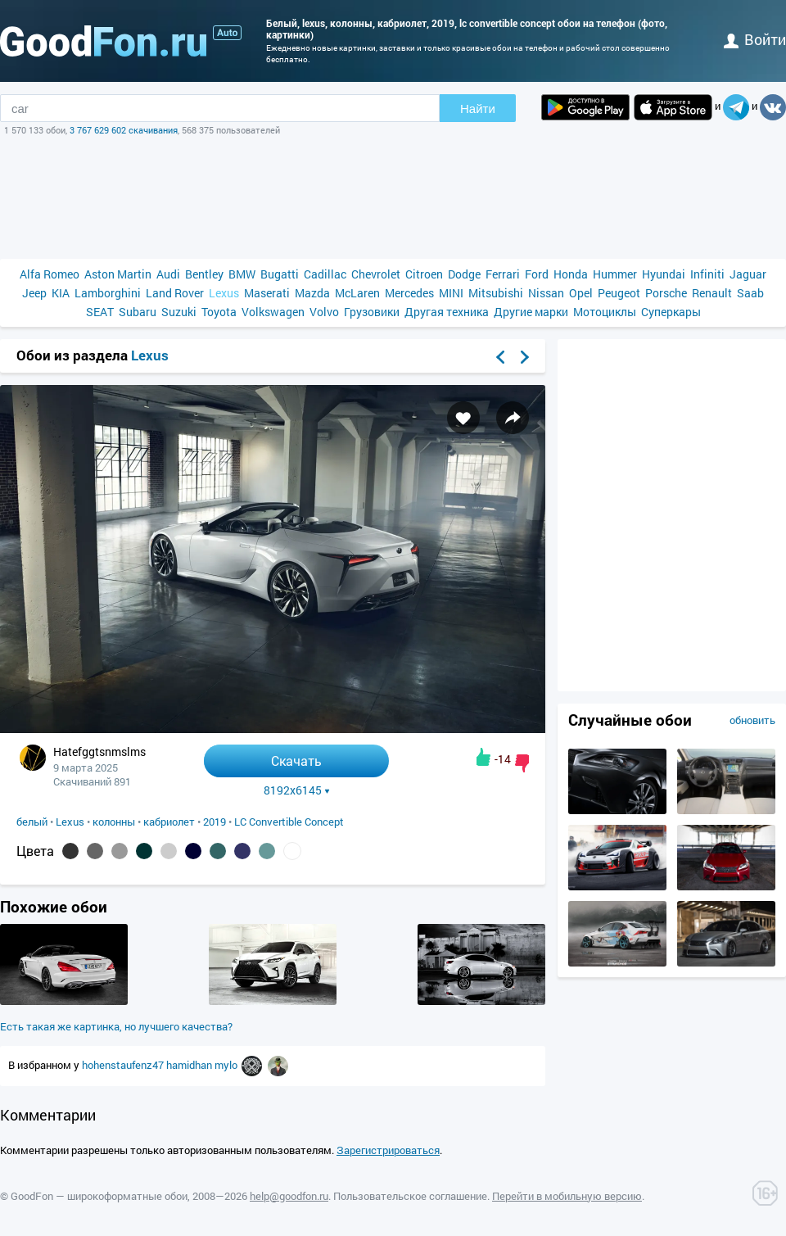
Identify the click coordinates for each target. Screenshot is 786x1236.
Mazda (312, 293)
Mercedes (409, 293)
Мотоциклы (604, 311)
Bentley (204, 274)
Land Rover (175, 293)
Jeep (34, 293)
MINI (451, 293)
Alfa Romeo (49, 274)
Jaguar (748, 274)
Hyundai (663, 274)
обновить (752, 720)
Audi (168, 274)
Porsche (666, 293)
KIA (61, 293)
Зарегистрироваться (388, 1150)
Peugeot (619, 293)
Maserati (267, 293)
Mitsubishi (495, 293)
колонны (114, 821)
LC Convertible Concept (289, 821)
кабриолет (169, 821)
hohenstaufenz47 (124, 1064)
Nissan (546, 293)
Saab (750, 293)
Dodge (464, 274)
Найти (477, 108)
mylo (227, 1064)
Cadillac (325, 274)
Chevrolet (375, 274)
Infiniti (707, 274)
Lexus (224, 293)
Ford (537, 274)
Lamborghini (108, 293)
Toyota (219, 311)
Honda (570, 274)
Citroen (424, 274)
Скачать (296, 760)
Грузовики (372, 311)
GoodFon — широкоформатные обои (99, 1195)
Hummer (615, 274)
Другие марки (531, 311)
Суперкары (671, 311)
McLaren (357, 293)
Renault (712, 293)
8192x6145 (297, 790)
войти (755, 39)
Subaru (137, 311)
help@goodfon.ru (289, 1195)
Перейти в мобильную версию (567, 1195)
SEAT (100, 311)
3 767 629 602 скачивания (124, 130)
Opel (581, 293)
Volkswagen (273, 311)
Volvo (324, 311)
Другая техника (446, 311)
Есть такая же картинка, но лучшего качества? (116, 1026)
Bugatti (279, 274)
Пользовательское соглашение (410, 1195)
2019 (214, 821)
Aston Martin (117, 274)
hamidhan (190, 1064)
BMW (241, 274)
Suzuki (178, 311)
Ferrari (503, 274)
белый (31, 821)
